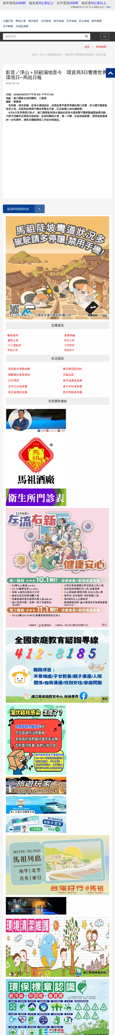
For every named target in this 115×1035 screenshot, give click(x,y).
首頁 (86, 46)
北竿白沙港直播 (17, 386)
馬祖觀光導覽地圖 (19, 369)
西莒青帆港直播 (72, 392)
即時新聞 (101, 46)
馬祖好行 (69, 350)
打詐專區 (13, 380)
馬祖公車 (13, 350)
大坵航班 (69, 345)
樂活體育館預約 (72, 369)
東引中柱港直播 (72, 386)
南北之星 (69, 340)
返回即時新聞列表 (25, 209)
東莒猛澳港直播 (17, 392)
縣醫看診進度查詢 (19, 375)
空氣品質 (68, 375)
